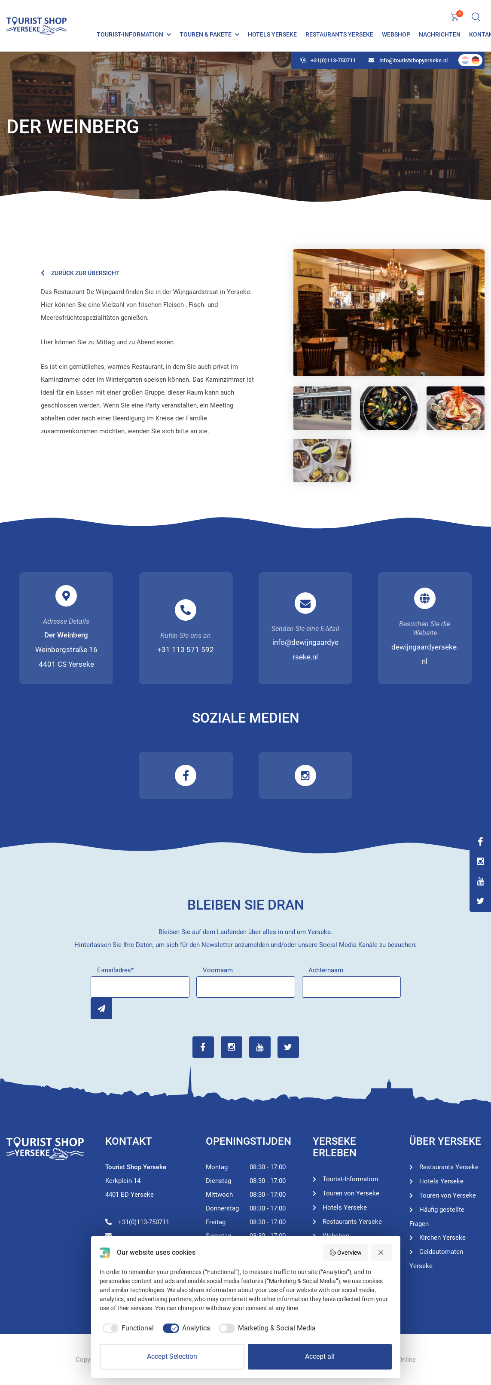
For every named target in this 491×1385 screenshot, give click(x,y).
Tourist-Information (130, 34)
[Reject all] (381, 1252)
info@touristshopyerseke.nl (408, 60)
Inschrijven (101, 1008)
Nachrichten (440, 34)
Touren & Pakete (206, 34)
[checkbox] (127, 1328)
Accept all (320, 1356)
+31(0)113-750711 (328, 60)
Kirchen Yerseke (442, 1237)
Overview (345, 1252)
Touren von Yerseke (351, 1193)
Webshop (396, 34)
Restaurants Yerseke (339, 34)
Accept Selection (172, 1356)
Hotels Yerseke (272, 34)
